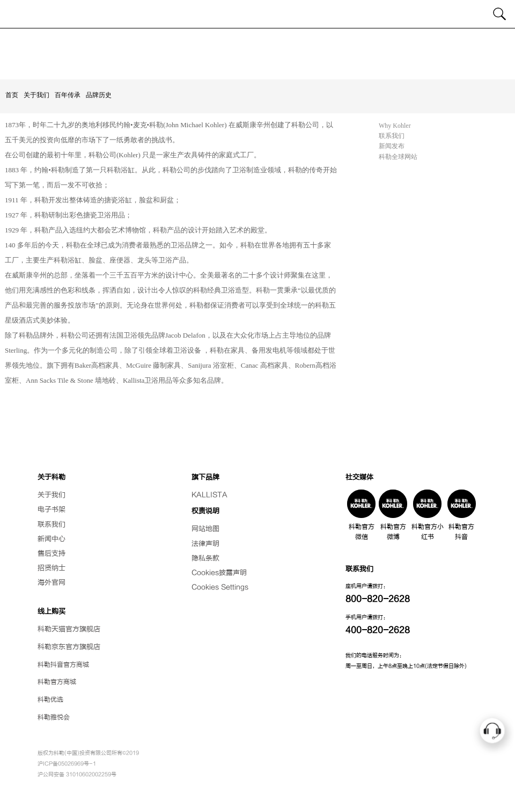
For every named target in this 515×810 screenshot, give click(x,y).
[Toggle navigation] (15, 14)
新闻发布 (391, 146)
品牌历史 (99, 95)
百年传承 (67, 95)
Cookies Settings (220, 587)
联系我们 (391, 136)
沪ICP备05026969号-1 (67, 764)
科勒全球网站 (398, 156)
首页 (11, 95)
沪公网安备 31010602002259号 (77, 774)
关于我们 (36, 95)
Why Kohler (395, 125)
